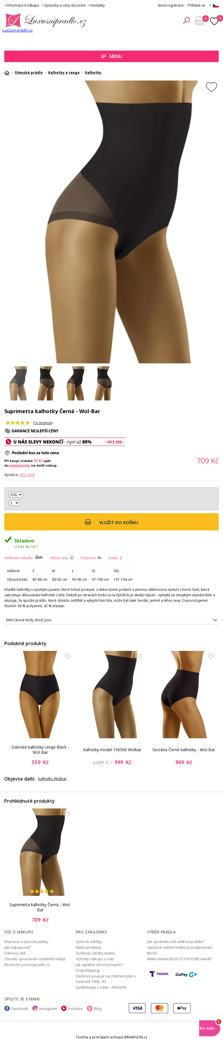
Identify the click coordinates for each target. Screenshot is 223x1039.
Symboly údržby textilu (95, 953)
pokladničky (19, 465)
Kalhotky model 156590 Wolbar (112, 749)
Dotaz (113, 557)
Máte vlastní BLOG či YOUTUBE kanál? (179, 958)
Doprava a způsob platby (26, 941)
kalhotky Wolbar (52, 778)
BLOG (152, 953)
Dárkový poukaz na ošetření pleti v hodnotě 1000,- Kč (106, 978)
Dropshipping (87, 970)
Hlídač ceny (59, 557)
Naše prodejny (88, 947)
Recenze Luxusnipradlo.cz (27, 964)
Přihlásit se (196, 5)
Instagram (48, 1008)
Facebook (19, 1008)
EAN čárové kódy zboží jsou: (29, 620)
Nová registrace (171, 5)
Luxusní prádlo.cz (17, 30)
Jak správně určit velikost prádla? (175, 941)
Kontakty (98, 5)
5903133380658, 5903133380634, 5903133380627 (111, 620)
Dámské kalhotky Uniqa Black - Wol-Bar (40, 749)
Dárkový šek (15, 953)
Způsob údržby (89, 941)
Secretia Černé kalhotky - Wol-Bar (183, 749)
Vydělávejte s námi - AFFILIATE (101, 987)
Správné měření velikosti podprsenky (179, 947)
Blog (97, 1008)
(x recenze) (43, 422)
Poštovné (88, 557)
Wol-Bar (27, 474)
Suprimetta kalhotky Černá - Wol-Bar (40, 907)
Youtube (75, 1008)
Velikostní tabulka (18, 557)
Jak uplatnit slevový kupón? (99, 964)
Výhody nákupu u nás (95, 958)
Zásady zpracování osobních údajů (35, 958)
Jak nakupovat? (17, 947)
